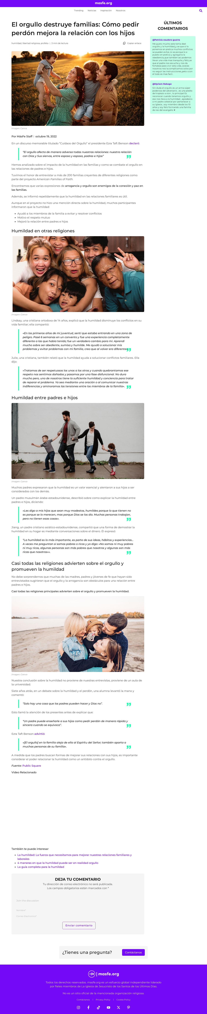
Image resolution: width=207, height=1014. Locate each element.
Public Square (31, 765)
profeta (44, 43)
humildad (16, 43)
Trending (78, 10)
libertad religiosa (31, 43)
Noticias (92, 10)
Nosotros (120, 10)
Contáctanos (83, 999)
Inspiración (106, 10)
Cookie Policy (123, 999)
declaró (134, 143)
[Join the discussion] (78, 901)
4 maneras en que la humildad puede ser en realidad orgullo (57, 862)
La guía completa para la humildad (40, 866)
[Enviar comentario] (79, 925)
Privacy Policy (103, 999)
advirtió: (39, 733)
